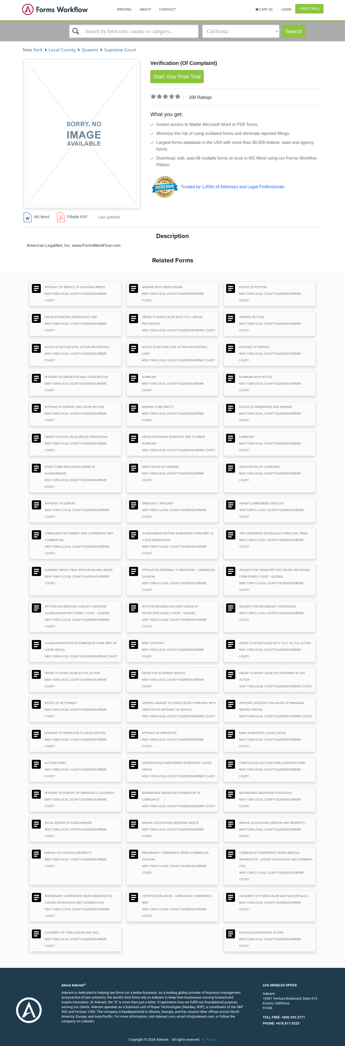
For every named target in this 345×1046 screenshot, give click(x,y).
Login (286, 9)
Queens (90, 50)
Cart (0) (264, 9)
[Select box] (133, 31)
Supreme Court (120, 50)
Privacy (211, 1039)
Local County (62, 50)
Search (293, 31)
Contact (167, 9)
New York (32, 50)
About (145, 9)
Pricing (124, 9)
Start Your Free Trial (177, 77)
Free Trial (309, 9)
